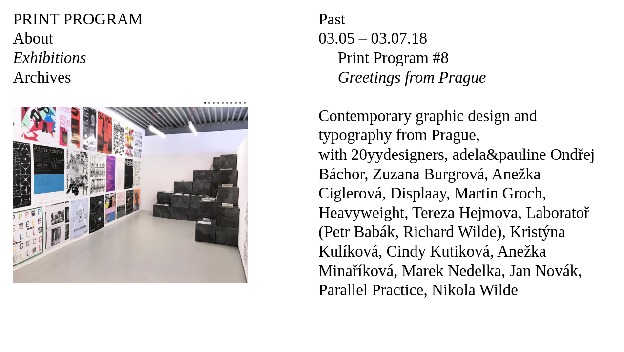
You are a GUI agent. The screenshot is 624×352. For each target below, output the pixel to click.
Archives (42, 77)
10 (245, 103)
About (33, 38)
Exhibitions (49, 57)
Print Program (78, 19)
